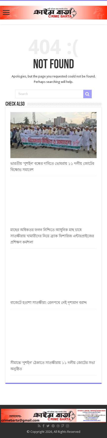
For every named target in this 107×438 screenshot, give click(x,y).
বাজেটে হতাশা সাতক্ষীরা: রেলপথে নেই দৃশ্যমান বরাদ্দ (48, 302)
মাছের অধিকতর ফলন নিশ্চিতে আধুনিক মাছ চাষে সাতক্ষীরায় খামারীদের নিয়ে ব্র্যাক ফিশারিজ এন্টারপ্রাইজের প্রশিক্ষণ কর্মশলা (52, 236)
